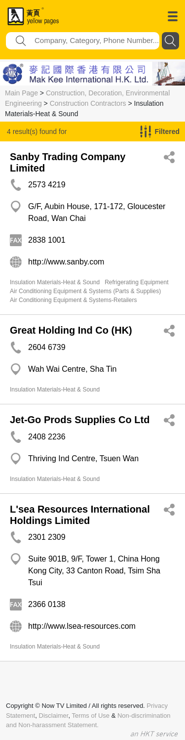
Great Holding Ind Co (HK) (71, 330)
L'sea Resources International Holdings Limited (80, 515)
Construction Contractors (88, 103)
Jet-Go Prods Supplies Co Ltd (79, 419)
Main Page (21, 93)
